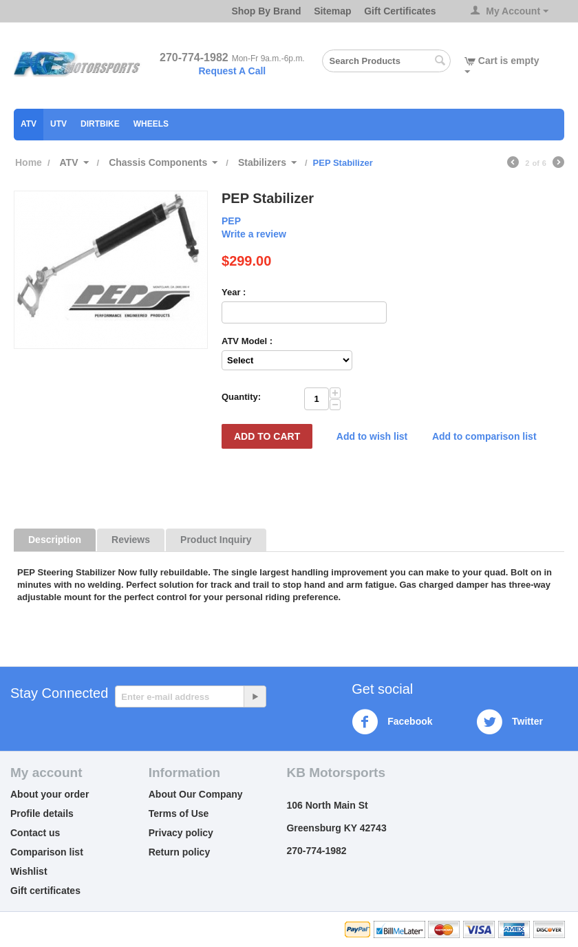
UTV (58, 124)
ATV (28, 124)
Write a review (254, 234)
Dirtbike (100, 124)
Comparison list (46, 852)
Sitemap (332, 11)
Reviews (130, 539)
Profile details (42, 813)
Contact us (35, 832)
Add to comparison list (484, 436)
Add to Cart (267, 436)
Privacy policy (181, 832)
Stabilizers (262, 162)
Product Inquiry (215, 539)
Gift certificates (45, 890)
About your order (49, 794)
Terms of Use (179, 813)
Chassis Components (158, 162)
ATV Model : (247, 341)
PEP (231, 220)
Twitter (509, 722)
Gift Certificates (400, 11)
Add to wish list (371, 436)
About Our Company (196, 794)
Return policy (179, 852)
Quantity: (241, 397)
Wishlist (28, 871)
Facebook (392, 722)
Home (28, 162)
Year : (234, 292)
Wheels (151, 124)
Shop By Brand (266, 11)
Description (54, 539)
